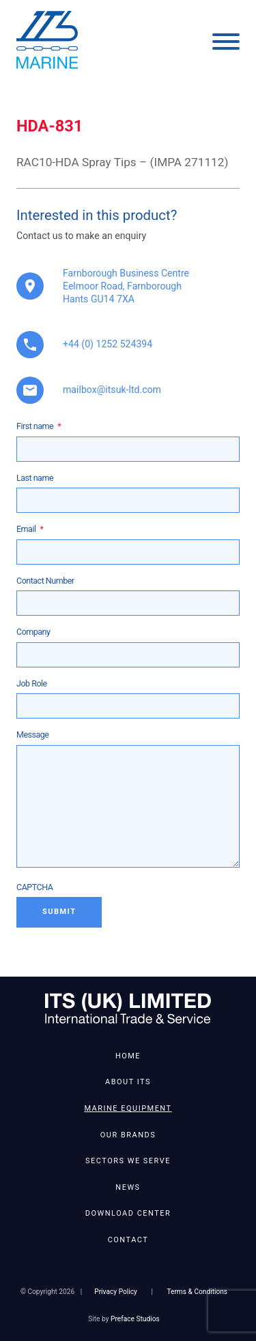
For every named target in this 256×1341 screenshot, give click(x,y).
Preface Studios (135, 1319)
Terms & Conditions (197, 1291)
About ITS (128, 1081)
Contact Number (45, 580)
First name (38, 426)
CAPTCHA (34, 887)
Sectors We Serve (128, 1160)
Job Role (31, 683)
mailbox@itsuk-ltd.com (112, 389)
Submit (59, 911)
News (127, 1187)
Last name (34, 478)
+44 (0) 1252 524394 (107, 343)
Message (32, 734)
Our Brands (128, 1135)
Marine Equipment (127, 1108)
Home (128, 1056)
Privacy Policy (115, 1291)
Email (29, 529)
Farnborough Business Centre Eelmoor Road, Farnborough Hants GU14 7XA (126, 286)
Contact (128, 1239)
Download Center (128, 1213)
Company (33, 632)
